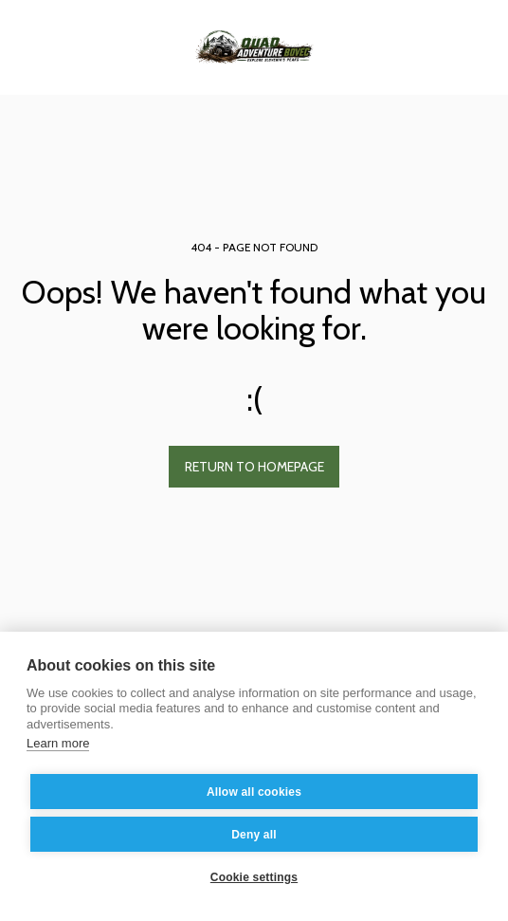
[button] (21, 46)
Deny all (254, 834)
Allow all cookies (254, 792)
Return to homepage (254, 466)
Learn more (58, 743)
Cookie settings (254, 877)
